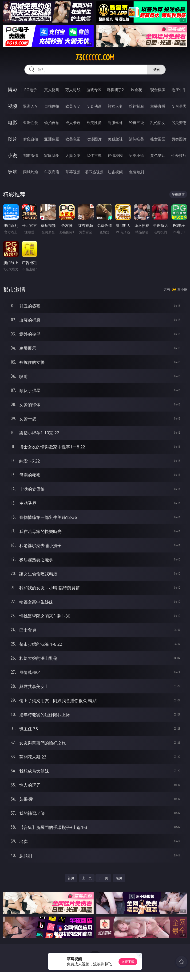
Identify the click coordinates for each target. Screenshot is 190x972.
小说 (12, 155)
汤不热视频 (94, 172)
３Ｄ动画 (94, 106)
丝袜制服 (136, 106)
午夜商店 (51, 172)
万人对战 (72, 89)
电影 (12, 122)
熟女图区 (157, 139)
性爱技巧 (178, 155)
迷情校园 (115, 155)
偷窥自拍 (30, 139)
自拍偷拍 (51, 106)
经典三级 (136, 122)
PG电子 (30, 89)
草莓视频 (72, 172)
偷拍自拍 (51, 122)
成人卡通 (72, 122)
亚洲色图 (51, 139)
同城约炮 (30, 172)
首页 (71, 878)
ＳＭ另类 (178, 106)
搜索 (156, 69)
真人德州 (51, 89)
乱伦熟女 (157, 122)
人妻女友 (72, 155)
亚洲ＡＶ (30, 106)
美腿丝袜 (115, 139)
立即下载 (128, 961)
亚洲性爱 (30, 122)
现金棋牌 (157, 89)
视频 (12, 106)
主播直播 (157, 106)
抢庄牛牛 (178, 89)
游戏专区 (94, 89)
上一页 (87, 878)
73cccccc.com (94, 57)
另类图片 (178, 139)
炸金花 (136, 89)
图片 (12, 139)
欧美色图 (72, 139)
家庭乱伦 (51, 155)
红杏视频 (115, 172)
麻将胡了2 (115, 89)
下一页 (103, 878)
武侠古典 (94, 155)
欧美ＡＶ (72, 106)
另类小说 (136, 155)
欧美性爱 (94, 122)
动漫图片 (94, 139)
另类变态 (178, 122)
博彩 (12, 89)
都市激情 (30, 155)
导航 (12, 172)
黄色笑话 (157, 155)
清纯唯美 (136, 139)
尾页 (119, 878)
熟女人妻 (115, 106)
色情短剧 (136, 172)
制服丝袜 (115, 122)
